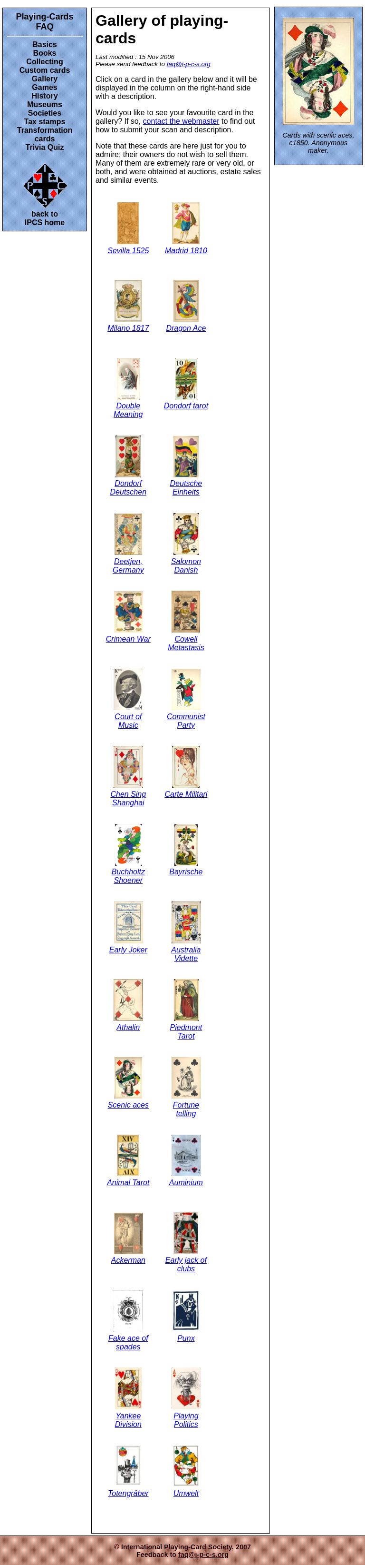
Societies (44, 113)
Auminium (186, 1160)
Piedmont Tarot (186, 1009)
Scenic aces (128, 1083)
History (44, 96)
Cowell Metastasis (186, 621)
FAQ (44, 26)
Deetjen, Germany (128, 543)
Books (45, 53)
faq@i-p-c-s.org (189, 64)
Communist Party (186, 698)
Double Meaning (128, 388)
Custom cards (44, 70)
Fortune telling (186, 1087)
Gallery (45, 79)
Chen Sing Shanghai (128, 776)
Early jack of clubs (186, 1242)
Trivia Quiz (45, 147)
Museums (44, 104)
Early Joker (128, 927)
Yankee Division (128, 1397)
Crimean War (128, 617)
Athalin (128, 1005)
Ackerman (128, 1238)
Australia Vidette (186, 931)
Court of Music (128, 698)
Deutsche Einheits (186, 466)
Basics (44, 44)
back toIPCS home (44, 193)
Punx (186, 1316)
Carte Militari (185, 772)
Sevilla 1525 (128, 228)
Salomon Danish (186, 543)
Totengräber (128, 1471)
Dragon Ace (186, 306)
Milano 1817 (128, 306)
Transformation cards (44, 134)
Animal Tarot (128, 1160)
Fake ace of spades (128, 1320)
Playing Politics (186, 1397)
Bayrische (185, 850)
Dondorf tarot (186, 384)
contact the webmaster (181, 121)
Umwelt (186, 1471)
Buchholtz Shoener (128, 854)
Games (44, 87)
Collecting (44, 62)
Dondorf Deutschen (128, 466)
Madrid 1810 (186, 228)
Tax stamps (45, 122)
